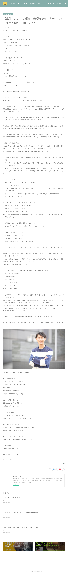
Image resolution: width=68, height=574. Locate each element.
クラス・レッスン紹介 (50, 3)
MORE (61, 3)
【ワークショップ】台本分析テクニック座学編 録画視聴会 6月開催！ (21, 512)
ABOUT (26, 3)
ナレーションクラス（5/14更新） (12, 497)
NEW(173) (5, 459)
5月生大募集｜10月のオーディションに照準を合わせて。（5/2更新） (21, 527)
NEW (31, 3)
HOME (19, 3)
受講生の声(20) (10, 459)
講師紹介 (38, 3)
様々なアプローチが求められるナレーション (13, 500)
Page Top (34, 565)
